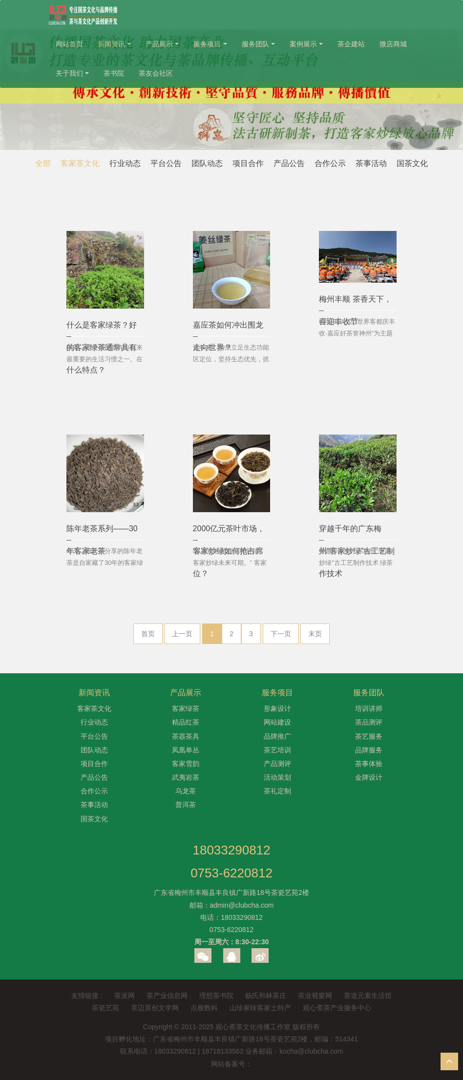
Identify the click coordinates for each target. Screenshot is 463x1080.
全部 (43, 163)
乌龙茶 (185, 791)
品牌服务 (368, 750)
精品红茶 (185, 722)
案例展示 (303, 44)
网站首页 (69, 44)
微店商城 (393, 44)
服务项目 (207, 44)
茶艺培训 (277, 750)
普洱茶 (185, 805)
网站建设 (277, 722)
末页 (315, 634)
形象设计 (277, 708)
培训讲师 (368, 708)
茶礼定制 (277, 791)
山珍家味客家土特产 (260, 1008)
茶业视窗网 (315, 995)
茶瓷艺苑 (105, 1008)
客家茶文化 (80, 163)
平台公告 (166, 163)
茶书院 (114, 73)
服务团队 (255, 44)
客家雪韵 (185, 764)
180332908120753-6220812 (231, 861)
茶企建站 (351, 44)
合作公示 (330, 163)
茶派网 (124, 995)
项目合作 (248, 163)
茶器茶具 (185, 736)
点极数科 (204, 1008)
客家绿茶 (185, 708)
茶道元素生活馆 (368, 995)
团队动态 (207, 163)
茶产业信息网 (167, 995)
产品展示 (159, 44)
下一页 (281, 634)
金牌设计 (368, 777)
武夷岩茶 (185, 777)
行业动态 (125, 163)
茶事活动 (371, 163)
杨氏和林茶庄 (265, 995)
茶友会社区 (156, 73)
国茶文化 (412, 163)
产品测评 (277, 764)
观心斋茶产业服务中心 (337, 1008)
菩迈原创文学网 (155, 1008)
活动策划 (277, 777)
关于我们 (69, 73)
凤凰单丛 (185, 750)
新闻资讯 (111, 44)
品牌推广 (277, 736)
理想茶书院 (216, 995)
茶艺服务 (368, 736)
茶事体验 (368, 764)
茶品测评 (368, 722)
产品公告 (289, 163)
